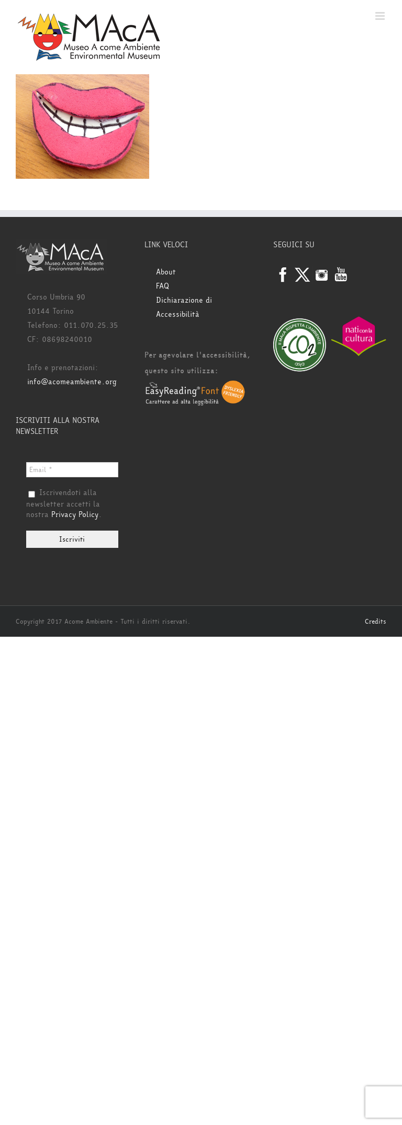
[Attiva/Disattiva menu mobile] (380, 15)
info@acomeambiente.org (72, 381)
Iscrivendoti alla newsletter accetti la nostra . (64, 504)
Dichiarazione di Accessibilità (184, 307)
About (166, 272)
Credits (375, 621)
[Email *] (72, 469)
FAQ (162, 286)
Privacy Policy (74, 514)
